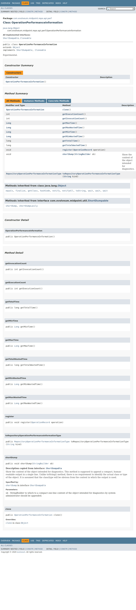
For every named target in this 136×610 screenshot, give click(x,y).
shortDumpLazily (28, 206)
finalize (20, 191)
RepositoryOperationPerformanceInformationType (33, 174)
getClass (33, 191)
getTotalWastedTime (73, 145)
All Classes (6, 8)
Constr (29, 12)
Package (16, 3)
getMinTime (68, 132)
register (67, 150)
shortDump (67, 154)
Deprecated (48, 3)
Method (39, 12)
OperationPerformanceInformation (25, 82)
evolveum (21, 552)
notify (56, 191)
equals (9, 191)
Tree (38, 3)
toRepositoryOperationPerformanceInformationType (91, 174)
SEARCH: (102, 9)
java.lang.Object (11, 28)
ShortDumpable (11, 38)
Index (58, 3)
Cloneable (25, 38)
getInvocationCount (73, 118)
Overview (5, 3)
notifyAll (67, 191)
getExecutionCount (72, 114)
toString (80, 191)
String (67, 176)
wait (90, 191)
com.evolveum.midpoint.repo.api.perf (32, 18)
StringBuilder (83, 154)
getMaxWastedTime (72, 127)
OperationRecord (82, 150)
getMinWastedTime (72, 136)
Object (16, 47)
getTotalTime (69, 141)
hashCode (45, 191)
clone (65, 109)
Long (8, 123)
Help (65, 3)
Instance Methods (34, 101)
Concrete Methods (58, 101)
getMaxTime (68, 123)
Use (32, 3)
